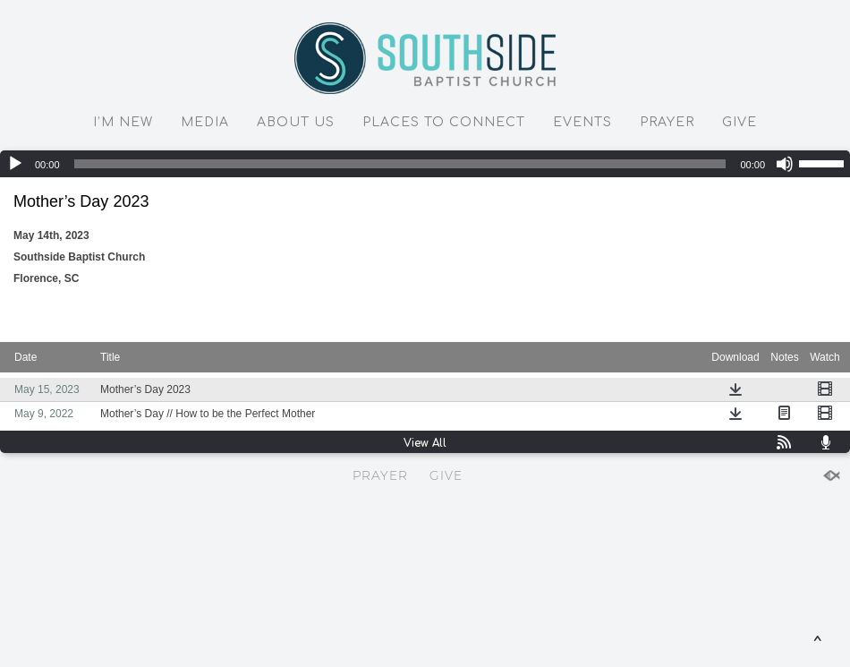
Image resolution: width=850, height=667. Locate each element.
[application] (425, 163)
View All (425, 443)
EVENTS (582, 122)
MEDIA (205, 122)
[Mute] (785, 164)
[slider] (400, 163)
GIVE (739, 122)
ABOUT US (296, 122)
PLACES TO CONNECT (443, 122)
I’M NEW (123, 122)
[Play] (15, 164)
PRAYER (667, 122)
